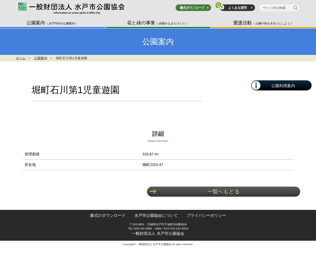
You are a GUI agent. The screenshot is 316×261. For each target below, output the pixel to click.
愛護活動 (263, 22)
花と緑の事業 (157, 22)
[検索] (296, 7)
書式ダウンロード (192, 7)
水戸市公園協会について (156, 225)
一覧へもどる (223, 191)
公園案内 (52, 22)
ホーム (21, 58)
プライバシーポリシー (206, 225)
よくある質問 (237, 7)
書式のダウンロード (108, 225)
